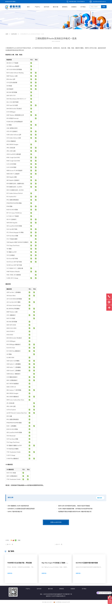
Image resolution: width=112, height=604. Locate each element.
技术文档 (14, 34)
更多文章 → (100, 497)
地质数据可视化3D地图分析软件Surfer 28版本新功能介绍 (74, 511)
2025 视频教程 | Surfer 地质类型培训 (18, 505)
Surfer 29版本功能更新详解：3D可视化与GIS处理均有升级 (75, 508)
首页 (7, 34)
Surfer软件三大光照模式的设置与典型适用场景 (21, 508)
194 (19, 540)
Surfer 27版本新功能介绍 (15, 511)
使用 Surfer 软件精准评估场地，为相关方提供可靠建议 (74, 505)
